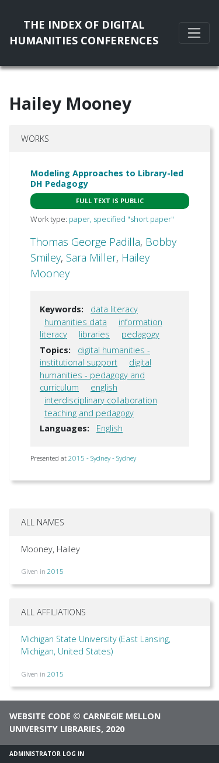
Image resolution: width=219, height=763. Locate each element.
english (104, 387)
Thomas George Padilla (85, 242)
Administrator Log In (46, 754)
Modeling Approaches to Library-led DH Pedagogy (106, 178)
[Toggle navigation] (194, 33)
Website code (40, 716)
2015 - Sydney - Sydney (102, 458)
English (109, 428)
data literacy (114, 309)
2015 (55, 571)
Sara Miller (91, 257)
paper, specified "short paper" (121, 219)
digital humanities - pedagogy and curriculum (95, 375)
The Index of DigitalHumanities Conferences (83, 32)
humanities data (75, 322)
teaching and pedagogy (89, 413)
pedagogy (140, 334)
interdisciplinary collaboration (100, 400)
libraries (94, 334)
